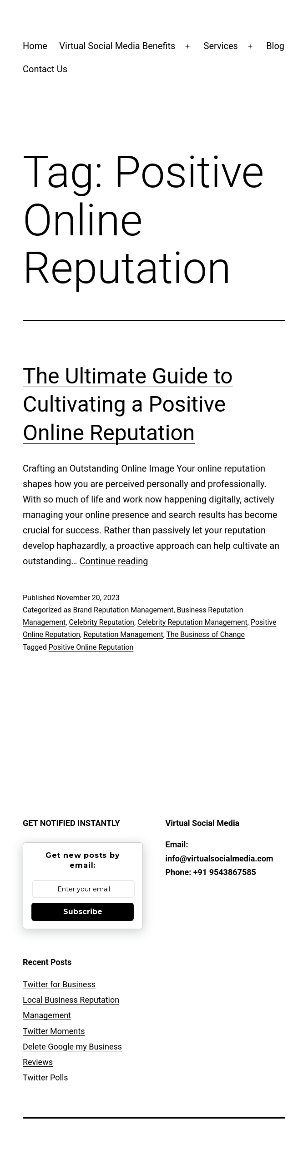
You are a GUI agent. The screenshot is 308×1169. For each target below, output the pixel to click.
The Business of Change (205, 634)
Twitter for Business (59, 984)
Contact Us (45, 69)
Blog (275, 45)
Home (35, 45)
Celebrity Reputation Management (192, 622)
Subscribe (82, 911)
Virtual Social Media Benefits (117, 45)
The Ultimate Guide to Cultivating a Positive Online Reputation (128, 404)
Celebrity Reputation (101, 622)
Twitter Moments (54, 1031)
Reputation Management (123, 634)
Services (221, 45)
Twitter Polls (45, 1077)
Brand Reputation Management (123, 610)
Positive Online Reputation (91, 647)
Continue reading (114, 561)
